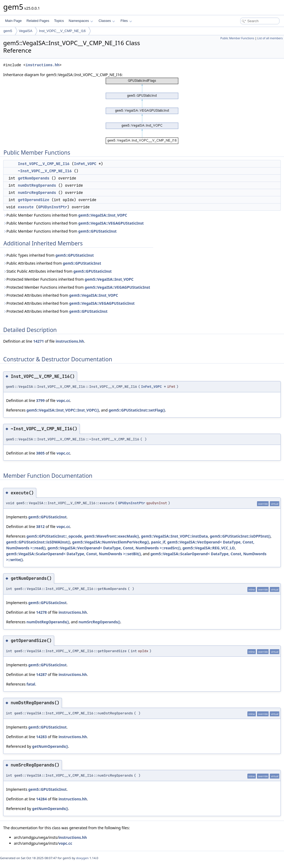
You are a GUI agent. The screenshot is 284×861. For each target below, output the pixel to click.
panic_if (158, 542)
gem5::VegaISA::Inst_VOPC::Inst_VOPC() (62, 410)
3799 (40, 400)
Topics (59, 21)
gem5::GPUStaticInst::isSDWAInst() (38, 542)
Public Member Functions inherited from (65, 215)
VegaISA (26, 31)
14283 (41, 736)
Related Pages (37, 21)
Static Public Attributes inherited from (57, 271)
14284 (41, 798)
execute (26, 207)
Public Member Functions (237, 38)
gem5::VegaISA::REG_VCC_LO (209, 547)
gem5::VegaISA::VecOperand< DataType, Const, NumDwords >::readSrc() (114, 547)
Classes (106, 21)
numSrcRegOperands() (99, 621)
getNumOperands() (50, 746)
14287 (41, 674)
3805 (40, 453)
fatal (30, 684)
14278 (41, 612)
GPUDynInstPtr (52, 207)
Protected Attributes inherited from (60, 295)
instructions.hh (42, 65)
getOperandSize (33, 199)
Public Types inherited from (48, 255)
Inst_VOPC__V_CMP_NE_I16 (62, 31)
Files (126, 21)
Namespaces (81, 21)
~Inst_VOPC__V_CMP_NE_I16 (45, 171)
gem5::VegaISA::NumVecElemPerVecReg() (110, 542)
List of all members (270, 38)
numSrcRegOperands (37, 192)
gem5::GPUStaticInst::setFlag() (137, 410)
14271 (38, 341)
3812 (40, 526)
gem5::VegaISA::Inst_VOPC (102, 215)
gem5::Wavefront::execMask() (111, 536)
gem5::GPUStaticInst (97, 231)
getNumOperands (33, 178)
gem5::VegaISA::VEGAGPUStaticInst (111, 223)
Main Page (13, 21)
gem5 (7, 31)
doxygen (82, 858)
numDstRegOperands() (47, 621)
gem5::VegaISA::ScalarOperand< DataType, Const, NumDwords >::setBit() (73, 553)
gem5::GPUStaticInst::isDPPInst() (240, 536)
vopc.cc (63, 400)
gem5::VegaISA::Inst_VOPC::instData (174, 536)
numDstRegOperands (37, 185)
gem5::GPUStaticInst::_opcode (54, 536)
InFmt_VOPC (85, 163)
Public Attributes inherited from (52, 263)
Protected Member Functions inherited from (68, 279)
